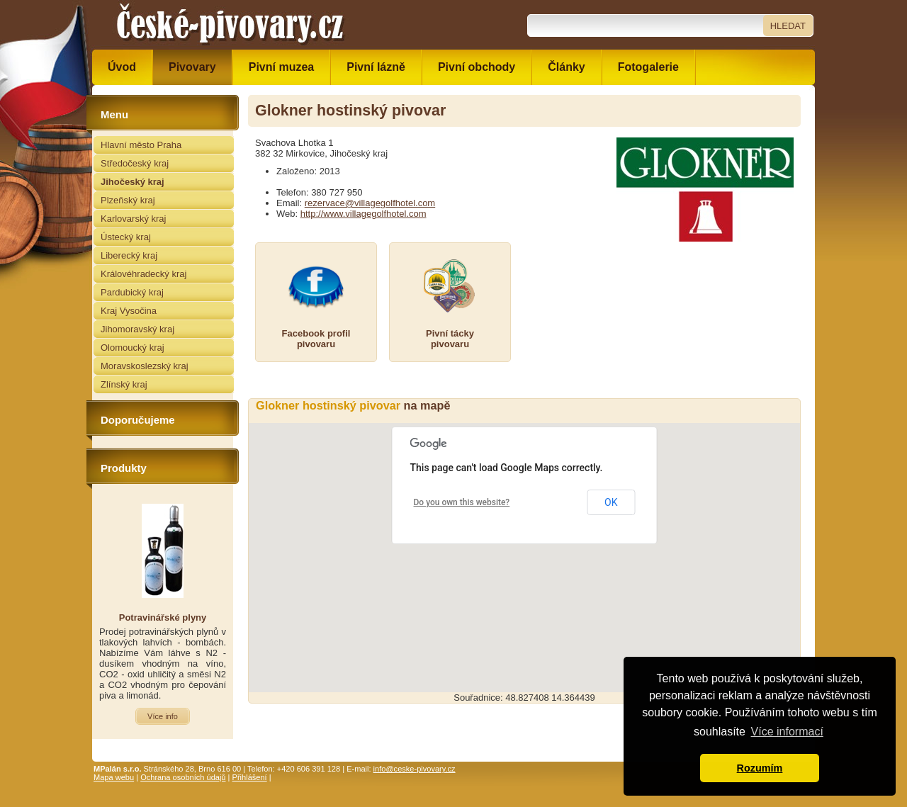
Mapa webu (114, 777)
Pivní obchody (476, 67)
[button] (524, 544)
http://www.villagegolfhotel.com (363, 213)
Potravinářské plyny (163, 617)
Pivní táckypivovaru (450, 338)
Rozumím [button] (760, 768)
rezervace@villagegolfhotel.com (370, 203)
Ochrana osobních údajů (182, 777)
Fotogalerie (648, 67)
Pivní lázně (376, 67)
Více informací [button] (787, 732)
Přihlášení (249, 777)
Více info (162, 716)
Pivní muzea (281, 67)
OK (610, 502)
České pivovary (230, 25)
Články (566, 67)
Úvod (122, 67)
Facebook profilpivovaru (316, 338)
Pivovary (192, 67)
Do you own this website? (462, 502)
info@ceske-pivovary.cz (414, 768)
